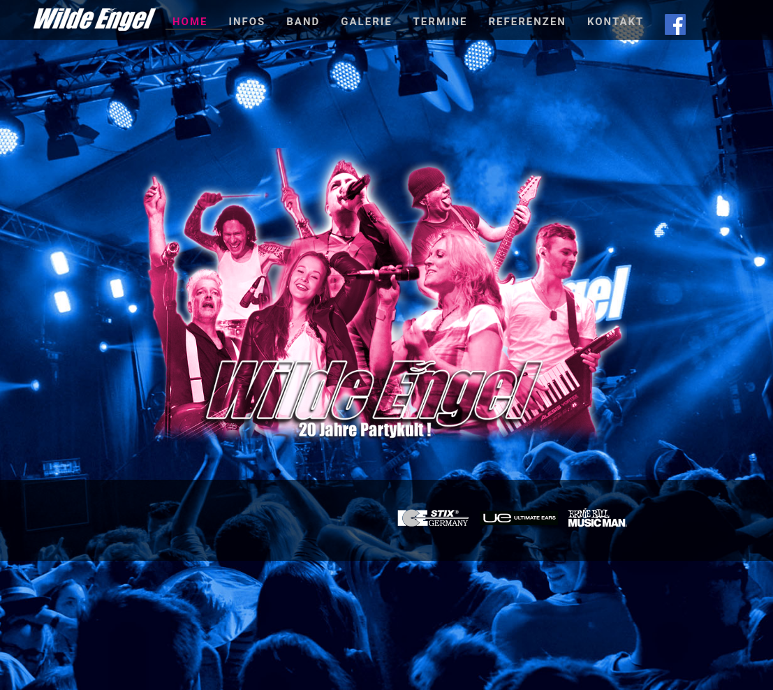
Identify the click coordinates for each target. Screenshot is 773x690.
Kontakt (615, 21)
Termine (440, 21)
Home (190, 21)
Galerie (366, 21)
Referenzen (527, 21)
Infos (247, 21)
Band (303, 21)
